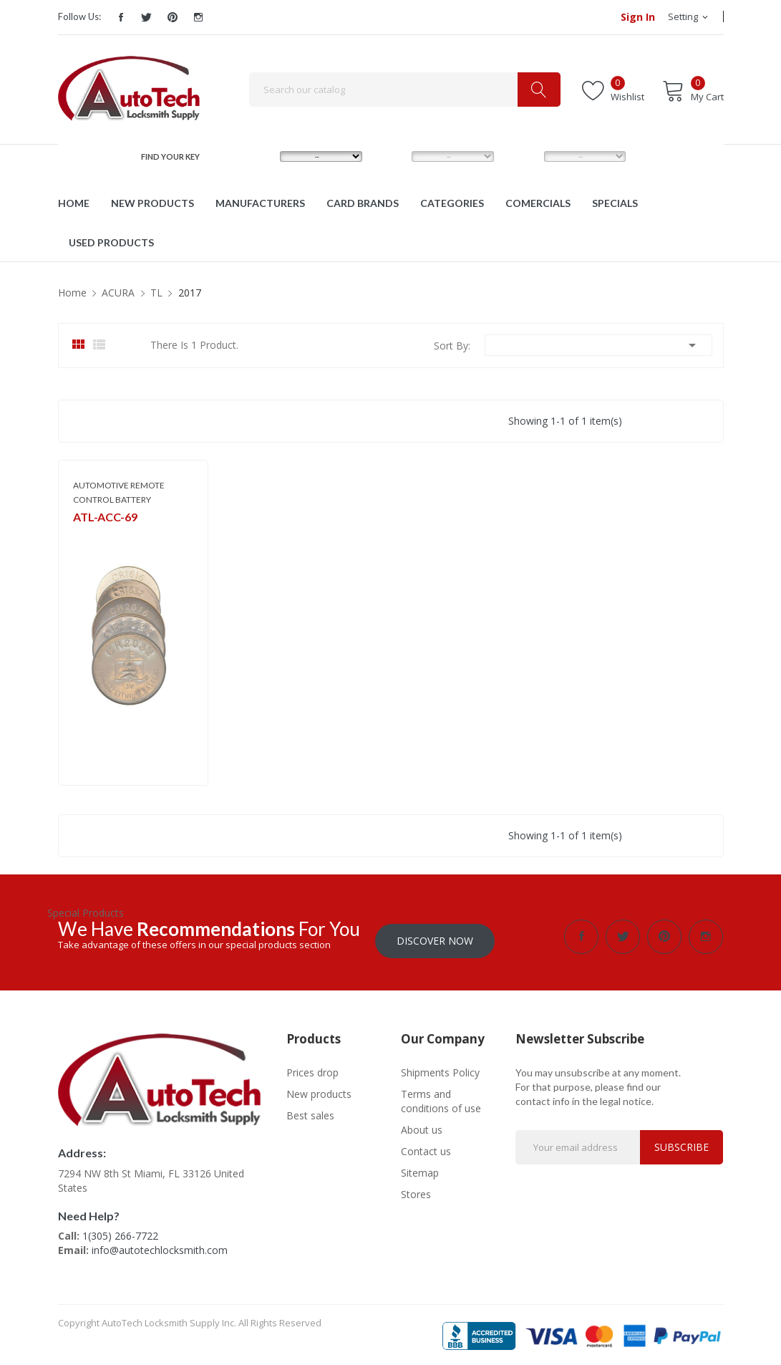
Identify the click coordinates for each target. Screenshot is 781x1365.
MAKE (259, 155)
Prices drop (312, 1068)
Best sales (310, 1111)
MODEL (393, 155)
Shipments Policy (440, 1068)
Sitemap (420, 1168)
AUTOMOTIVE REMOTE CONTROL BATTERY (119, 492)
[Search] (405, 89)
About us (421, 1125)
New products (318, 1089)
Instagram (198, 17)
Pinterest (172, 17)
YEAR (522, 155)
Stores (416, 1190)
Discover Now (435, 936)
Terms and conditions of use (441, 1097)
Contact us (426, 1147)
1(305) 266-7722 (120, 1232)
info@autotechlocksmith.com (160, 1246)
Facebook (121, 17)
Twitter (146, 17)
